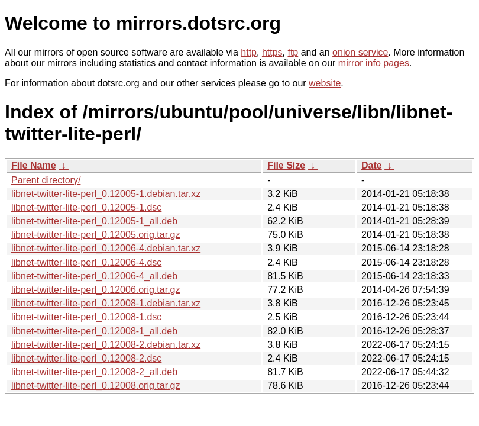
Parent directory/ (45, 180)
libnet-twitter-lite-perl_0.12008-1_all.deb (94, 331)
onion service (360, 52)
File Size (286, 165)
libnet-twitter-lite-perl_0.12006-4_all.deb (94, 276)
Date (371, 165)
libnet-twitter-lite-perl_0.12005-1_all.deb (94, 221)
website (325, 83)
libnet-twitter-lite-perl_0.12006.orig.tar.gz (95, 290)
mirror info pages (373, 63)
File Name (33, 165)
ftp (292, 52)
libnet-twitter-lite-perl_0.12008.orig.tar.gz (95, 385)
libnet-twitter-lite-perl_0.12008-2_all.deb (94, 372)
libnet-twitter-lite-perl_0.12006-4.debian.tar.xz (105, 248)
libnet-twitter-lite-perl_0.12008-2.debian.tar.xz (105, 345)
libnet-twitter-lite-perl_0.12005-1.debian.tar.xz (105, 194)
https (272, 52)
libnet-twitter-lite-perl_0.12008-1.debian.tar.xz (105, 303)
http (249, 52)
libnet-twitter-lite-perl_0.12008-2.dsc (86, 358)
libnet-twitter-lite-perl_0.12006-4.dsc (86, 262)
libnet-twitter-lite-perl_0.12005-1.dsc (86, 207)
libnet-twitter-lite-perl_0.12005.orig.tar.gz (95, 235)
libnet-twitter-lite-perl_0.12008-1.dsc (86, 317)
